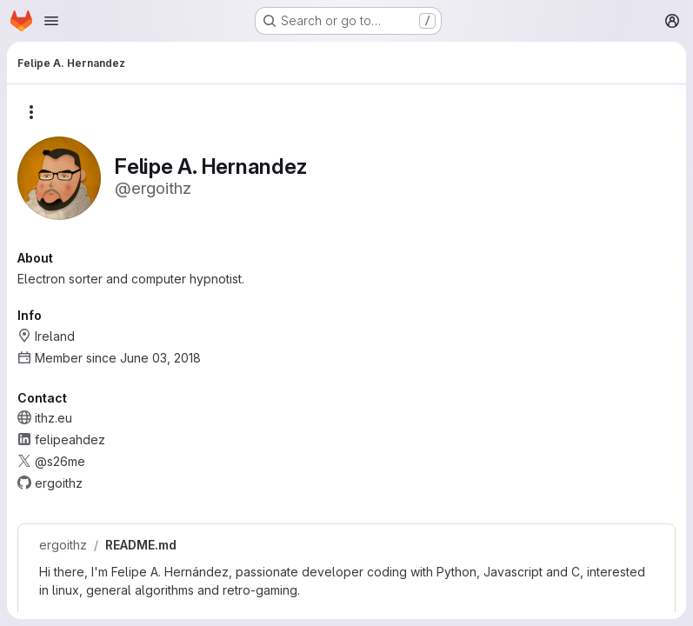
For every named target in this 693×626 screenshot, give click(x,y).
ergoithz (63, 545)
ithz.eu (53, 417)
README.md (141, 545)
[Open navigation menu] (51, 21)
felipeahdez (70, 439)
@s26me (60, 461)
